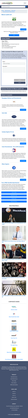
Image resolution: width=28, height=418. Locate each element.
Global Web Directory (14, 378)
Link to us (14, 395)
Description (5, 66)
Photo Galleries (13, 382)
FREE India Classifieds (14, 384)
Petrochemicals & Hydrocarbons (9, 11)
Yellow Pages (14, 380)
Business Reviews (14, 399)
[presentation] (10, 76)
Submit (19, 82)
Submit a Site (14, 397)
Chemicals (13, 10)
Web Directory (7, 10)
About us (13, 391)
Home (3, 10)
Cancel (19, 80)
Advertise (14, 393)
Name (4, 61)
